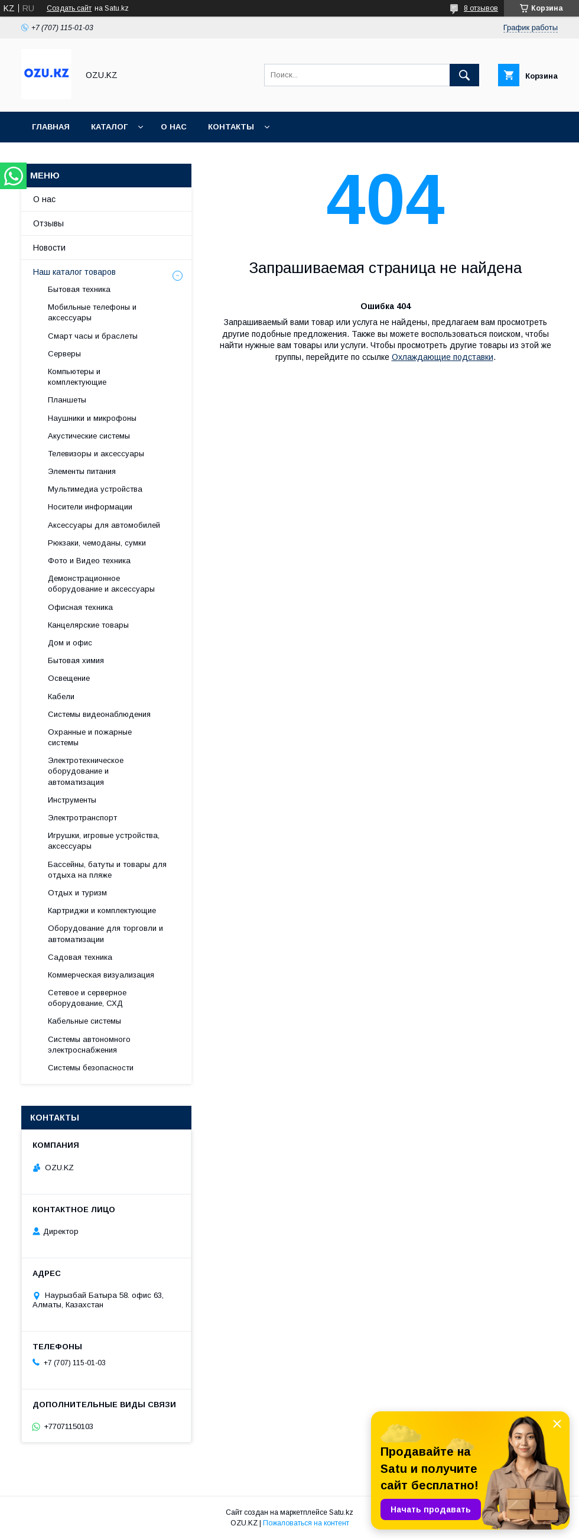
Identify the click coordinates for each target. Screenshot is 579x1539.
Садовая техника (80, 957)
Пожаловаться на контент (306, 1523)
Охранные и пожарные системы (90, 737)
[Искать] (464, 75)
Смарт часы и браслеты (93, 336)
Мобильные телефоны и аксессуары (92, 312)
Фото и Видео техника (89, 560)
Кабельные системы (84, 1021)
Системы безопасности (91, 1067)
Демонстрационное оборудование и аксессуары (101, 583)
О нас (174, 126)
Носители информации (90, 506)
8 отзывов (481, 8)
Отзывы (48, 223)
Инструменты (72, 800)
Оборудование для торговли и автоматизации (105, 933)
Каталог (109, 126)
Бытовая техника (79, 289)
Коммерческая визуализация (101, 974)
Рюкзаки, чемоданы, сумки (97, 542)
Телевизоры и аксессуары (96, 453)
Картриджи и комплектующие (102, 910)
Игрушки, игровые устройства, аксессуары (104, 840)
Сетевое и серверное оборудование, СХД (87, 998)
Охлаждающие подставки (442, 357)
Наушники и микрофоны (92, 418)
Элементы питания (82, 471)
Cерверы (64, 353)
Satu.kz (341, 1512)
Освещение (69, 678)
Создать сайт (69, 8)
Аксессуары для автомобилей (104, 525)
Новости (49, 247)
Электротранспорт (82, 817)
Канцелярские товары (88, 625)
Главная (51, 126)
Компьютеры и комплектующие (77, 377)
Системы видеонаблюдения (99, 714)
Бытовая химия (76, 660)
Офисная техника (80, 607)
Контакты (231, 126)
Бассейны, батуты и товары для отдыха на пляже (107, 869)
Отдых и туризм (77, 892)
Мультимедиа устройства (95, 489)
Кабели (61, 696)
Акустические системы (89, 435)
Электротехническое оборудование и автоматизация (85, 771)
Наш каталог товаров (74, 272)
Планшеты (67, 399)
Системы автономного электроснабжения (89, 1044)
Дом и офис (70, 642)
